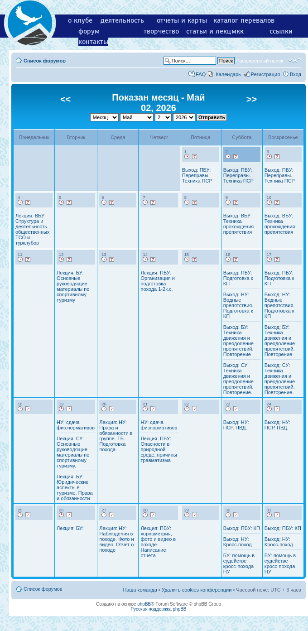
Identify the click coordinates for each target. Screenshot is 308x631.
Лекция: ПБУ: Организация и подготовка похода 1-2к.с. (157, 281)
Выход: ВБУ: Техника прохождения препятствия (238, 224)
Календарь (228, 74)
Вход (295, 74)
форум (89, 31)
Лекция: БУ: (70, 528)
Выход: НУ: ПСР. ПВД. (236, 424)
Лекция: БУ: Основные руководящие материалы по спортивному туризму (73, 286)
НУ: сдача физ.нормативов (76, 424)
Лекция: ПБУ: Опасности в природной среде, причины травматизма (158, 449)
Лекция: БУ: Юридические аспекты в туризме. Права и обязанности (75, 487)
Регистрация (265, 74)
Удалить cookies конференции (197, 589)
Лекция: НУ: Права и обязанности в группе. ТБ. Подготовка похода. (115, 435)
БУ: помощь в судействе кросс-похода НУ (239, 563)
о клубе (80, 20)
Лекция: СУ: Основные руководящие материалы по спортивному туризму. (73, 452)
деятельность (122, 20)
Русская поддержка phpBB (158, 609)
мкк (237, 31)
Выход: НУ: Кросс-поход (237, 541)
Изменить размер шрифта (294, 60)
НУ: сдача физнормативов (158, 424)
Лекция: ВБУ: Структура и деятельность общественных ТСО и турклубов (32, 229)
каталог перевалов (243, 20)
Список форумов (45, 60)
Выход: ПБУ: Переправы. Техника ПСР (197, 175)
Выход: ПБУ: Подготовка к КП (238, 278)
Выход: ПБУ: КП (241, 528)
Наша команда (140, 589)
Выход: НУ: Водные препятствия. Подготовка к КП (238, 305)
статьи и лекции (212, 31)
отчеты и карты (182, 20)
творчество (161, 31)
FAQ (201, 74)
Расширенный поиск (259, 60)
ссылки (281, 31)
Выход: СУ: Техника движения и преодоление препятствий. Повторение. (238, 378)
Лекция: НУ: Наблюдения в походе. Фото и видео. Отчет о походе (116, 539)
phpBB (144, 604)
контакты (93, 41)
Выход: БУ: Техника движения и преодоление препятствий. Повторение (238, 340)
